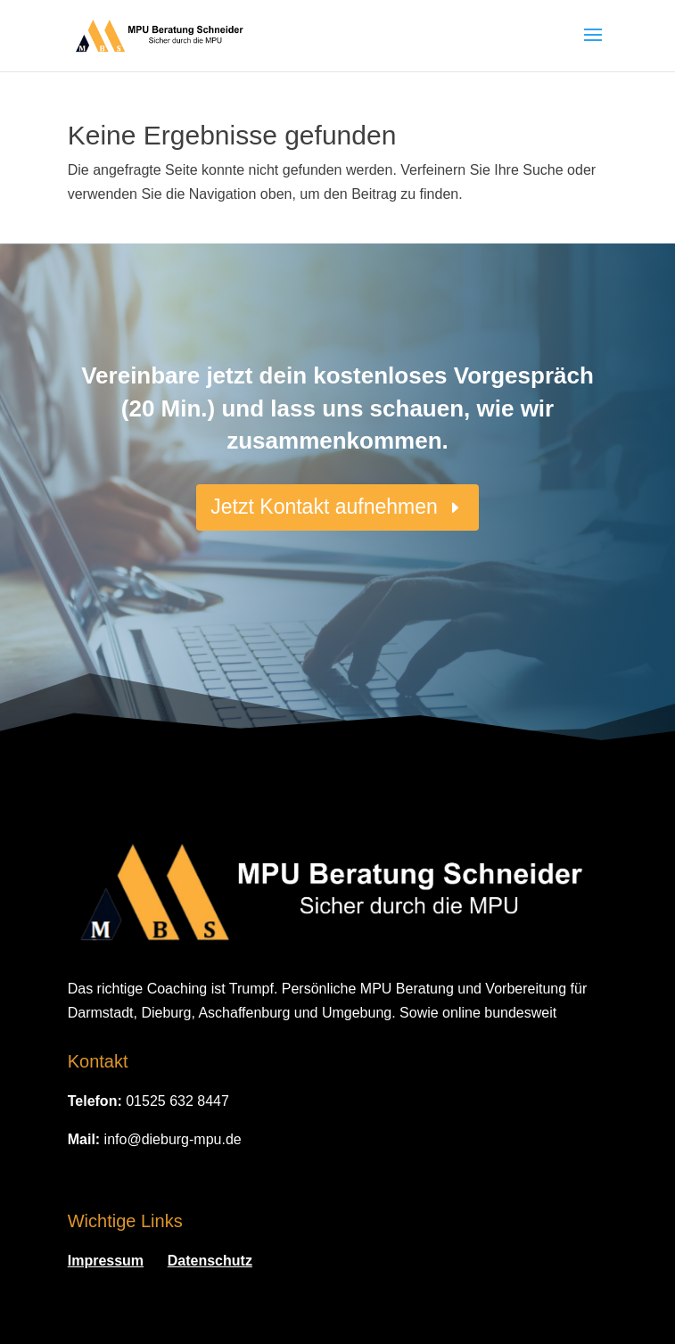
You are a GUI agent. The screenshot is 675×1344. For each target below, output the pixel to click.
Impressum (106, 1260)
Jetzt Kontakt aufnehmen (323, 506)
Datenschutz (210, 1260)
